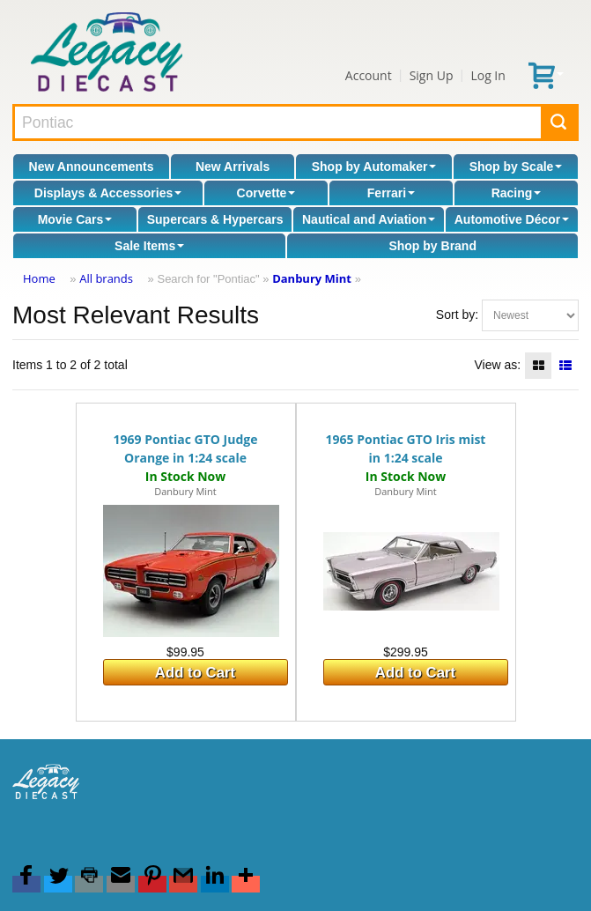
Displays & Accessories (107, 193)
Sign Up (432, 75)
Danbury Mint (311, 278)
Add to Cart (195, 672)
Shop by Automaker (374, 166)
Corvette (266, 193)
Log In (487, 75)
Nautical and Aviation (368, 219)
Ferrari (391, 193)
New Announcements (91, 166)
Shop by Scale (516, 166)
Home (39, 278)
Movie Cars (75, 219)
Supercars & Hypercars (215, 219)
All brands (106, 278)
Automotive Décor (512, 219)
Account (368, 75)
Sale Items (149, 246)
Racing (516, 193)
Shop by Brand (432, 246)
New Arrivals (233, 166)
